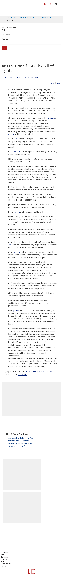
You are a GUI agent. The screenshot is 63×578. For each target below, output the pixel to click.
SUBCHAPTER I (48, 18)
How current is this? (16, 446)
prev (53, 83)
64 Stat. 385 (31, 371)
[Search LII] (50, 4)
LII (6, 18)
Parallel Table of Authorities (20, 443)
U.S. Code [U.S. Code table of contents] (13, 18)
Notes (18, 77)
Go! (4, 48)
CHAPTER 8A (34, 18)
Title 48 (23, 18)
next (58, 83)
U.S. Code (8, 77)
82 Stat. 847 (22, 374)
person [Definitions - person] (11, 134)
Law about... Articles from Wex (20, 438)
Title (4, 30)
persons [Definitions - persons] (51, 118)
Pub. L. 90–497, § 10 (45, 371)
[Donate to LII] (44, 4)
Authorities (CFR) (32, 77)
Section (5, 39)
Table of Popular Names (18, 440)
